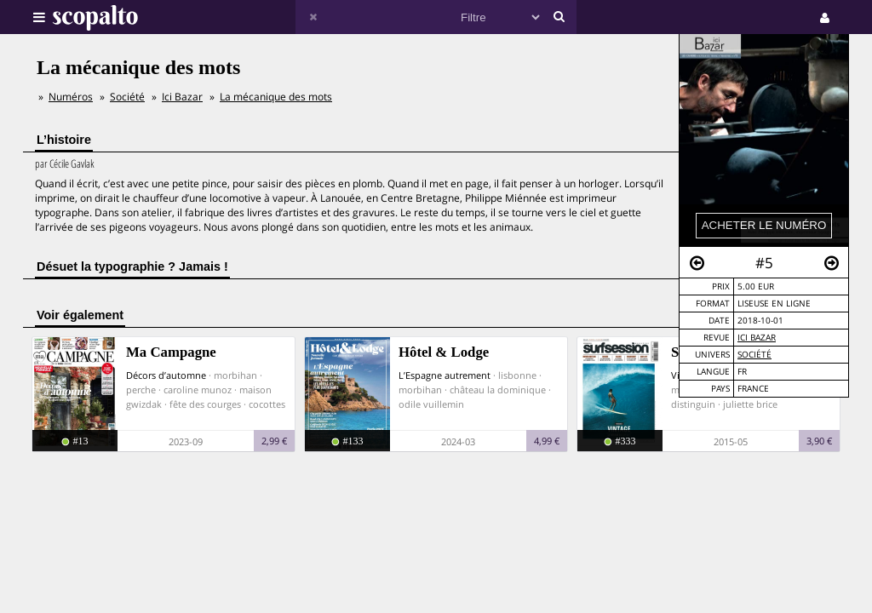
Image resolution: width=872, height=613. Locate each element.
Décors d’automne (166, 375)
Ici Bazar (756, 337)
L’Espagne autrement (444, 375)
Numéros (71, 96)
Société (754, 354)
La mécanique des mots (276, 96)
